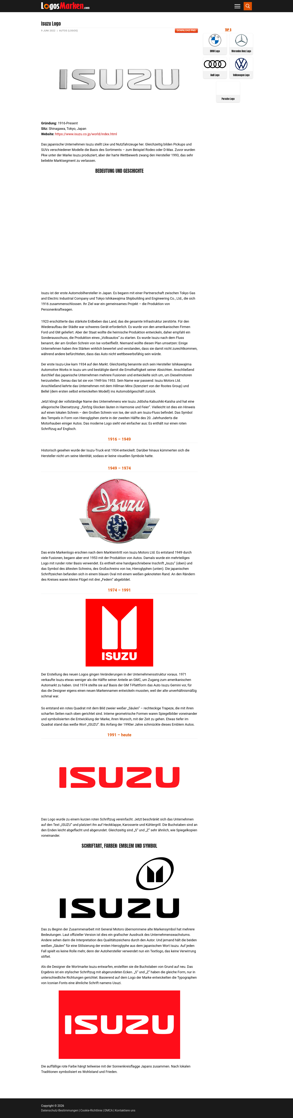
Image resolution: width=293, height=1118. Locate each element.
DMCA (108, 1110)
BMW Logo (215, 51)
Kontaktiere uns (125, 1110)
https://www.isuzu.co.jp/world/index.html (86, 134)
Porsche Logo (228, 99)
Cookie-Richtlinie (91, 1110)
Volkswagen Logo (241, 75)
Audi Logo (214, 75)
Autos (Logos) (68, 30)
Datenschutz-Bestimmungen (59, 1110)
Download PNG (186, 30)
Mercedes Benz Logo (241, 51)
